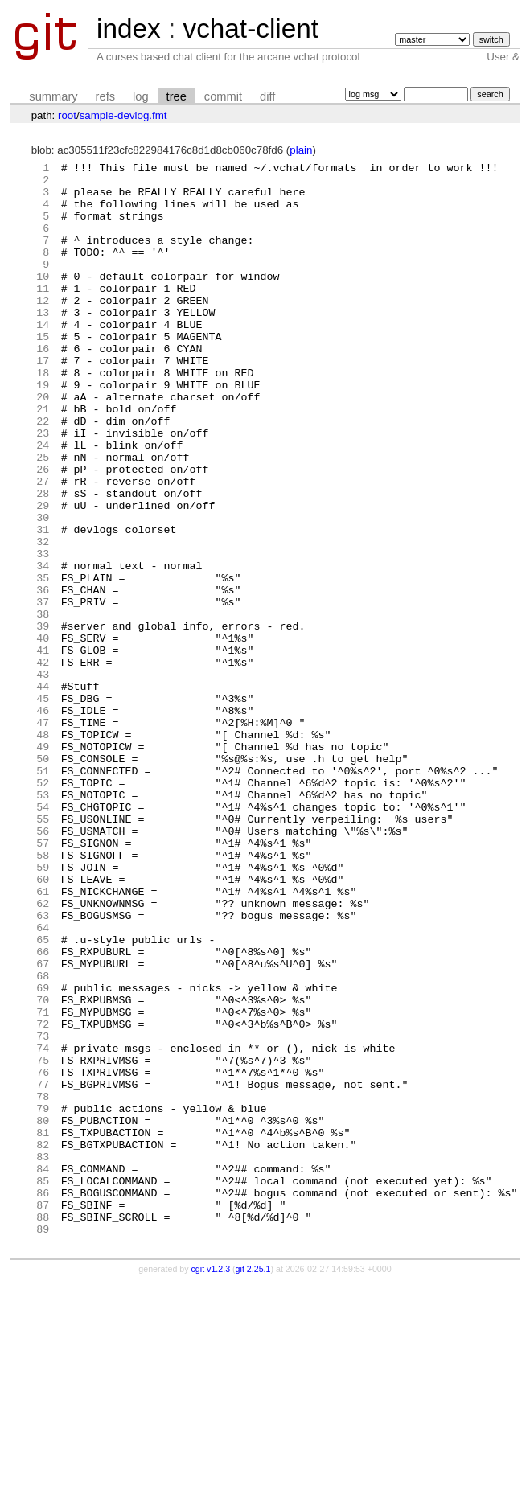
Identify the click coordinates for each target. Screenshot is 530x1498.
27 (42, 546)
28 (42, 560)
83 (42, 1356)
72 (42, 1197)
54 (42, 937)
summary (53, 96)
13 (42, 343)
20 (42, 444)
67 (42, 1125)
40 (42, 734)
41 (42, 748)
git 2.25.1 (253, 1483)
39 (42, 719)
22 (42, 473)
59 (42, 1009)
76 (42, 1255)
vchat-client (250, 28)
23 (42, 488)
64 (42, 1081)
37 (42, 690)
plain (301, 150)
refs (105, 96)
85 (42, 1385)
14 (42, 358)
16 (42, 387)
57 (42, 980)
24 (42, 502)
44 (42, 792)
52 (42, 908)
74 (42, 1226)
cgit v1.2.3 (211, 1483)
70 (42, 1168)
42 (42, 763)
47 (42, 835)
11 (42, 314)
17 (42, 401)
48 (42, 850)
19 (42, 430)
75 (42, 1240)
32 (42, 618)
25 (42, 517)
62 (42, 1052)
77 (42, 1269)
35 (42, 662)
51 (42, 893)
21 (42, 459)
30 (42, 589)
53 (42, 922)
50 (42, 879)
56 (42, 965)
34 (42, 647)
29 (42, 575)
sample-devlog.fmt (123, 115)
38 (42, 705)
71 (42, 1183)
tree (176, 96)
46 (42, 821)
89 (42, 1443)
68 (42, 1139)
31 (42, 604)
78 (42, 1284)
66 (42, 1110)
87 (42, 1414)
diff (267, 96)
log (141, 96)
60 (42, 1023)
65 (42, 1096)
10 (42, 300)
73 (42, 1212)
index (129, 28)
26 (42, 531)
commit (223, 96)
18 (42, 415)
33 (42, 633)
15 (42, 372)
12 (42, 329)
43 (42, 777)
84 (42, 1371)
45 (42, 806)
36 (42, 676)
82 (42, 1342)
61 (42, 1038)
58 (42, 994)
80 (42, 1313)
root (67, 115)
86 (42, 1400)
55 (42, 951)
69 (42, 1154)
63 (42, 1067)
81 (42, 1327)
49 (42, 864)
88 (42, 1429)
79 (42, 1298)
